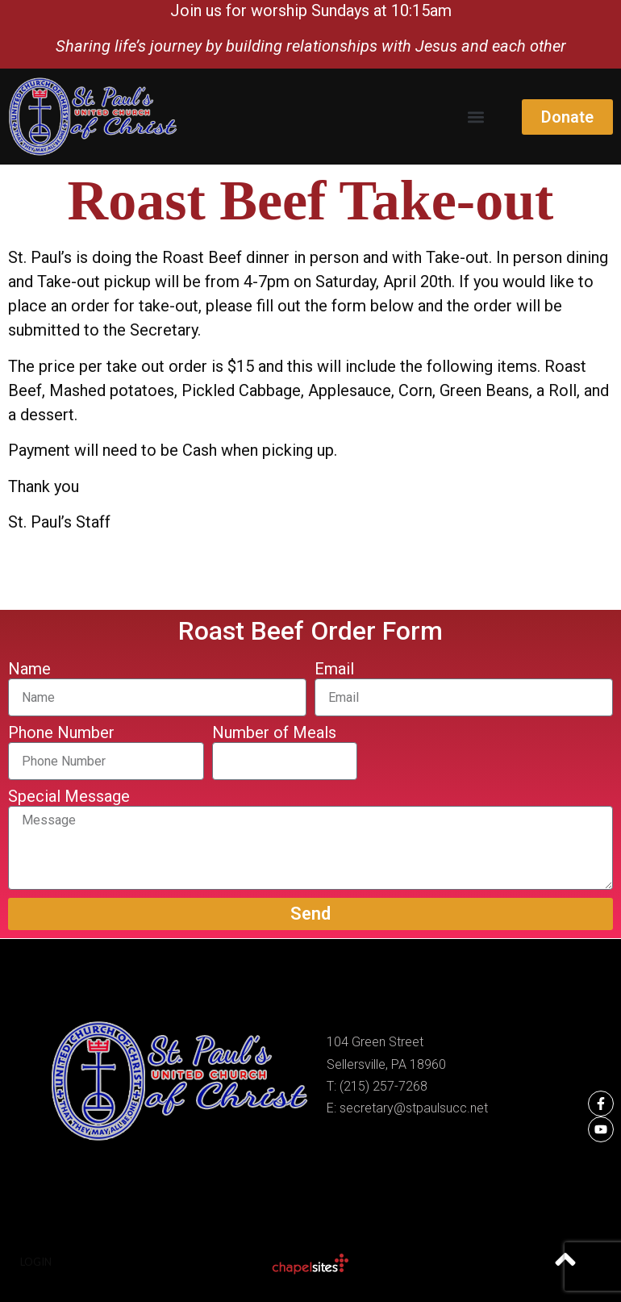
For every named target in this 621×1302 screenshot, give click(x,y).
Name (29, 669)
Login (36, 1261)
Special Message (69, 797)
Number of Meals (274, 733)
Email (334, 669)
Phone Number (61, 733)
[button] (475, 116)
